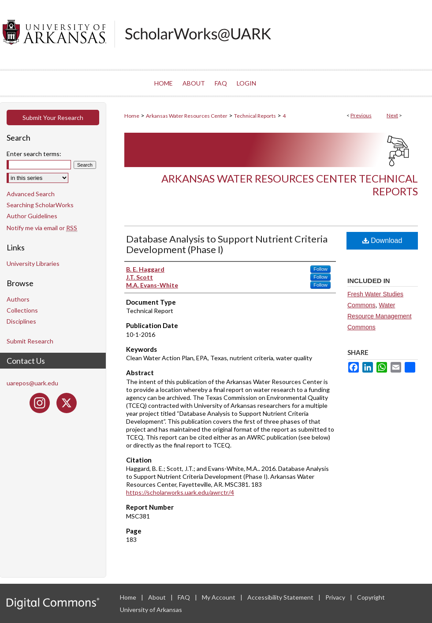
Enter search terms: (34, 153)
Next (392, 115)
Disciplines (21, 321)
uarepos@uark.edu (32, 383)
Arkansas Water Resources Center (186, 115)
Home (131, 115)
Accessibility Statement (281, 597)
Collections (22, 310)
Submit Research (30, 341)
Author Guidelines (32, 216)
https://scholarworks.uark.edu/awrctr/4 (180, 492)
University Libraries (33, 263)
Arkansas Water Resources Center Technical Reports (289, 185)
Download (382, 240)
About (157, 597)
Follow (320, 269)
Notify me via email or (42, 227)
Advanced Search (31, 194)
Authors (18, 299)
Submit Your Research (52, 117)
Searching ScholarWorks (40, 205)
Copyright (371, 597)
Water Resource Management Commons (379, 316)
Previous (361, 115)
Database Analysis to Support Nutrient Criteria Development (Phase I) (227, 244)
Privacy (335, 597)
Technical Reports (255, 115)
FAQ (184, 597)
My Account (219, 597)
